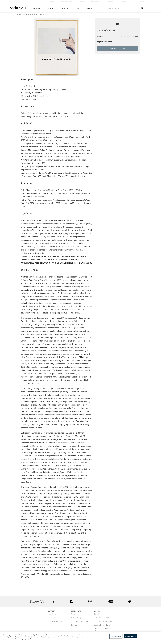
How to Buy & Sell (126, 2)
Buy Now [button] (49, 8)
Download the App (55, 621)
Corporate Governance (79, 621)
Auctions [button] (37, 8)
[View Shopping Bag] (147, 8)
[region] (80, 636)
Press (73, 614)
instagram (90, 601)
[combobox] (122, 8)
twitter (53, 601)
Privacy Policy (76, 618)
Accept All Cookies (130, 636)
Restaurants (95, 2)
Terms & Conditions (101, 618)
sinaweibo (129, 601)
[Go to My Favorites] (142, 8)
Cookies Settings (116, 636)
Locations (51, 618)
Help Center (52, 614)
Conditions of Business (103, 621)
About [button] (82, 2)
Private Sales (65, 8)
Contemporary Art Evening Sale (26, 14)
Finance (88, 8)
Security (97, 614)
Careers (74, 625)
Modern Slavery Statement (104, 625)
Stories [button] (110, 2)
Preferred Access (66, 2)
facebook (71, 601)
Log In (51, 2)
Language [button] (142, 2)
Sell (78, 8)
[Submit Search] (136, 8)
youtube (110, 601)
